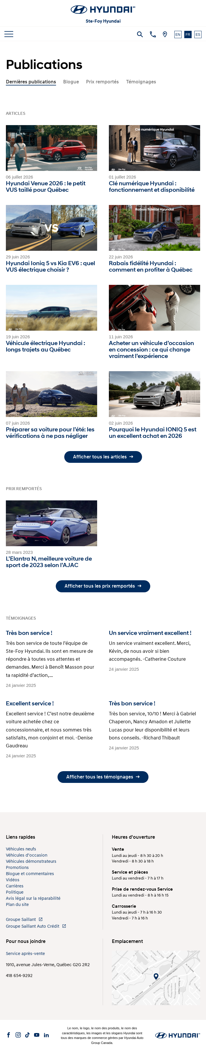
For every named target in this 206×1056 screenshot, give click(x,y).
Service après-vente (25, 953)
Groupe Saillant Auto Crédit (36, 926)
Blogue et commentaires (30, 874)
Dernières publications (31, 82)
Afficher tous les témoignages (103, 777)
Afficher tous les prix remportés (103, 586)
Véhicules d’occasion (26, 855)
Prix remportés (102, 82)
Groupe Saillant (24, 919)
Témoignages (141, 82)
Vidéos (12, 880)
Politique (14, 892)
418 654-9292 (19, 975)
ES (197, 35)
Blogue (71, 82)
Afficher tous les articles (103, 457)
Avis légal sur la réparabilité (33, 898)
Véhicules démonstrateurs (31, 861)
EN (177, 35)
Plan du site (17, 904)
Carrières (14, 886)
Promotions (17, 867)
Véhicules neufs (21, 849)
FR (187, 35)
